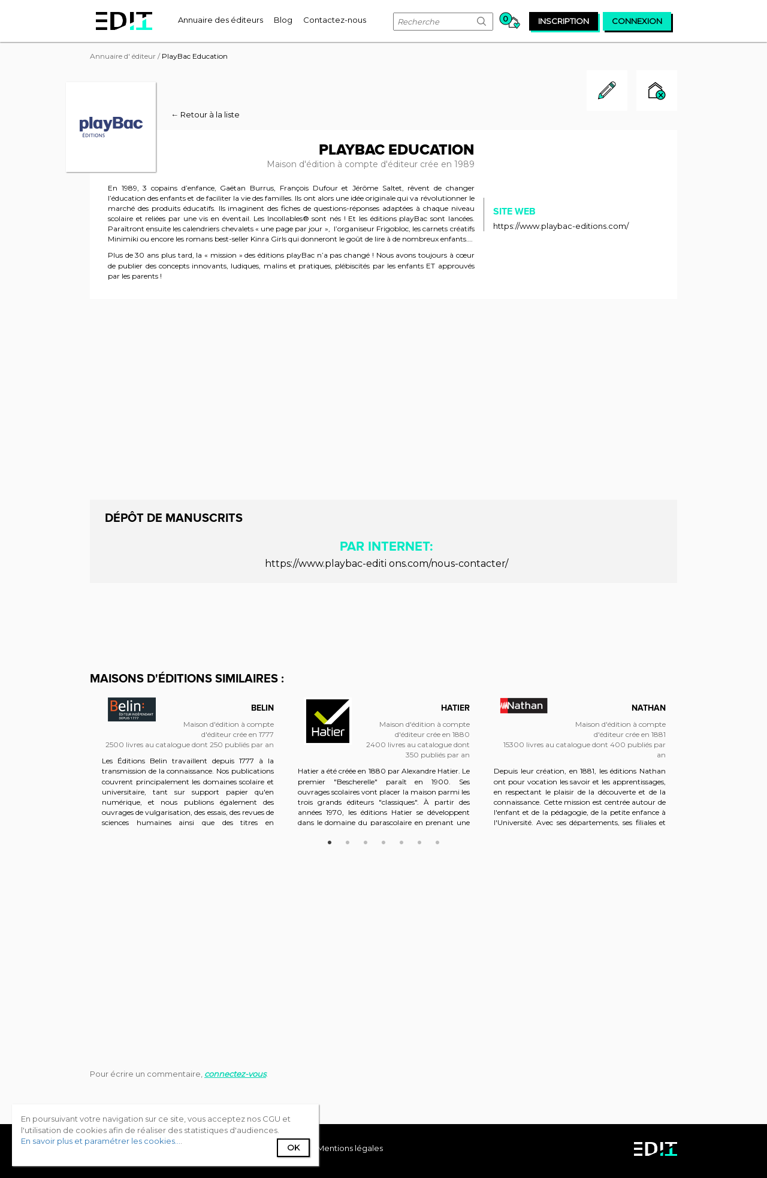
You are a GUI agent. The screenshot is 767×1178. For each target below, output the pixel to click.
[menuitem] (220, 20)
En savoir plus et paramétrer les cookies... (100, 1141)
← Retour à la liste (205, 114)
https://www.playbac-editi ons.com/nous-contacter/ (386, 563)
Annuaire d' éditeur (123, 56)
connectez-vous (235, 1074)
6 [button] (419, 841)
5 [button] (401, 841)
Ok (293, 1147)
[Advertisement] (383, 398)
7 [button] (437, 841)
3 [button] (366, 841)
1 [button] (330, 841)
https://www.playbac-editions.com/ (561, 226)
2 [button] (348, 841)
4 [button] (383, 841)
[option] (188, 767)
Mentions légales (350, 1148)
